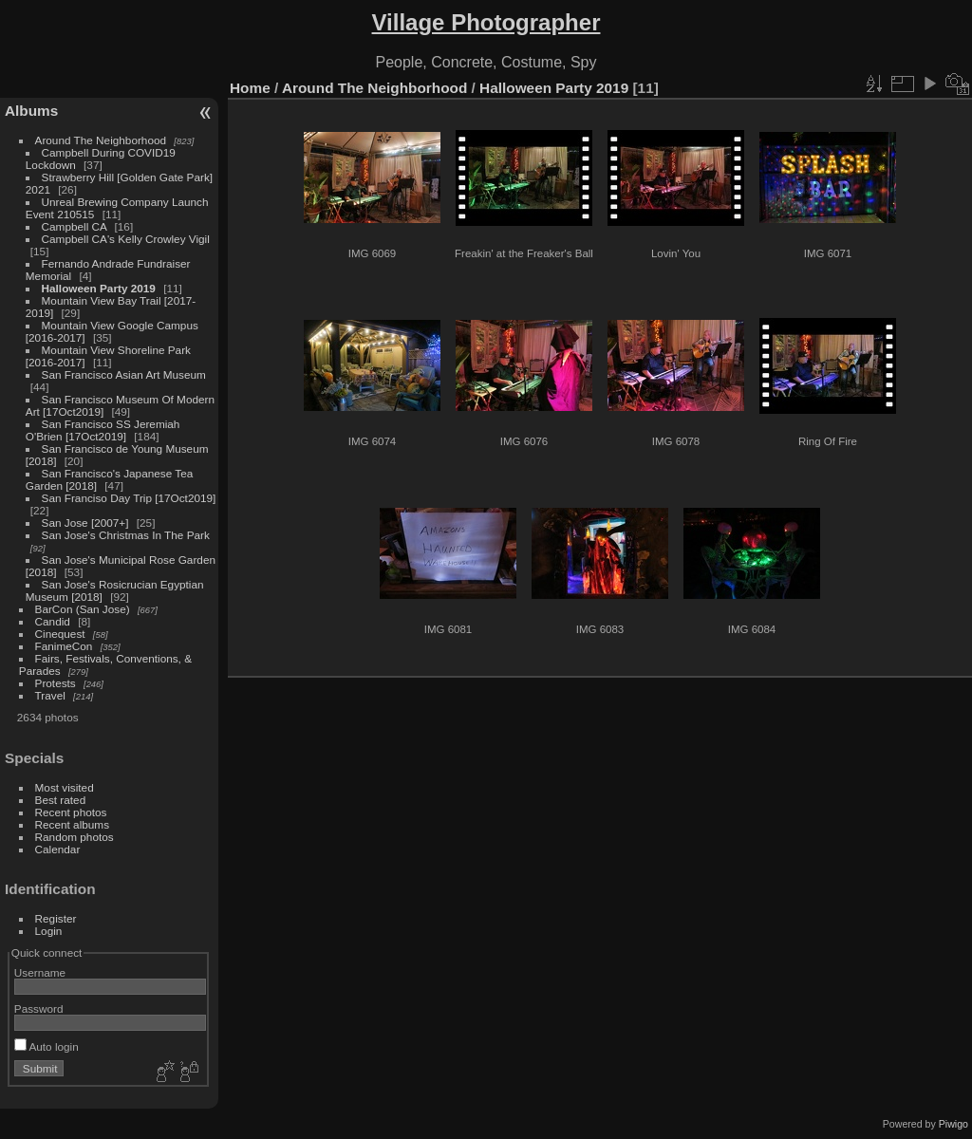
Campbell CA (74, 226)
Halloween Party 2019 (99, 288)
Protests (55, 683)
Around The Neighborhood (100, 140)
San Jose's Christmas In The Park (126, 535)
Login (49, 930)
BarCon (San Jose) (82, 609)
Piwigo (953, 1124)
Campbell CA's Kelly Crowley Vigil (126, 239)
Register (56, 918)
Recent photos (71, 812)
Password (39, 1008)
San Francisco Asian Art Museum (124, 374)
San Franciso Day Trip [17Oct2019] (129, 498)
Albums (31, 111)
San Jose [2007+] (85, 522)
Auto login (46, 1046)
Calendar (58, 849)
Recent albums (72, 824)
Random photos (74, 837)
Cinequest (60, 633)
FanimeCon (64, 646)
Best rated (60, 800)
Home (250, 88)
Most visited (64, 787)
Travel (50, 695)
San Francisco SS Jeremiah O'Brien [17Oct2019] (103, 430)
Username (39, 972)
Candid (52, 621)
